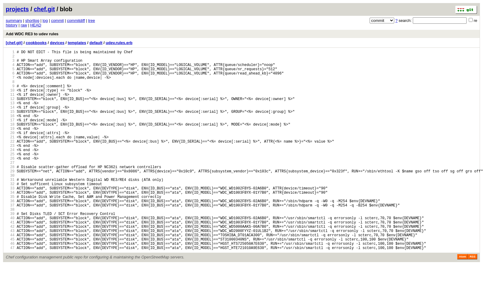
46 (10, 285)
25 (10, 176)
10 (10, 99)
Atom (462, 299)
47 (10, 290)
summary (14, 20)
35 (10, 228)
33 (10, 218)
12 (10, 109)
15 (10, 125)
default (95, 42)
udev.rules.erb (119, 42)
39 (10, 249)
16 (10, 130)
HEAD (35, 25)
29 (10, 197)
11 (10, 104)
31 (10, 207)
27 (10, 187)
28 (10, 192)
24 (10, 171)
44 (10, 275)
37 (10, 238)
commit (57, 20)
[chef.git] (14, 42)
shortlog (32, 20)
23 (10, 166)
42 (10, 264)
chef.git (44, 9)
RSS (472, 299)
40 (10, 254)
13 (10, 114)
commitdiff (76, 20)
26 (10, 182)
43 (10, 269)
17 (10, 135)
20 (10, 151)
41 (10, 259)
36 (10, 233)
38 (10, 244)
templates (77, 42)
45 (10, 280)
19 (10, 145)
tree (91, 20)
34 (10, 223)
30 (10, 202)
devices (57, 42)
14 (10, 120)
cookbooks (36, 42)
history (11, 25)
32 (10, 213)
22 (10, 161)
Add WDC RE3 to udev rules (32, 34)
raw (24, 25)
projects (17, 9)
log (45, 20)
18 (10, 140)
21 (10, 156)
